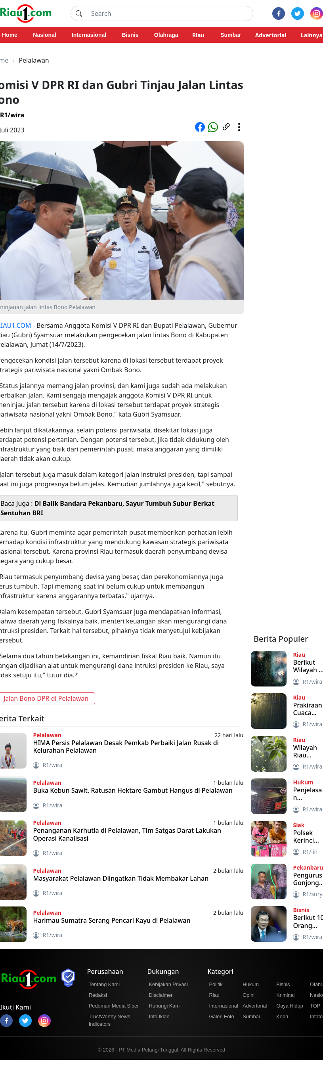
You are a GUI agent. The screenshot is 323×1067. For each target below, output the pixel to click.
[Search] (169, 13)
